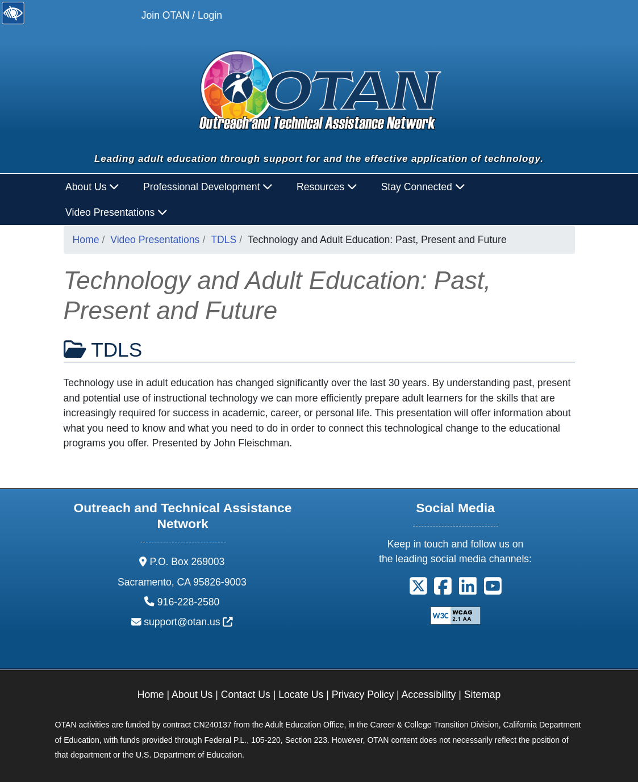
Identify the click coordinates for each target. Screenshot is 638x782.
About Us (192, 694)
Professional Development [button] (208, 187)
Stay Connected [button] (423, 187)
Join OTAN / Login (181, 15)
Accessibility (429, 694)
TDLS (223, 239)
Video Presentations (154, 239)
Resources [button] (327, 187)
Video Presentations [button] (116, 212)
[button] (418, 590)
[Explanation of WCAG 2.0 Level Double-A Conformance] (456, 615)
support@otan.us (188, 622)
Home (86, 239)
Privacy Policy (363, 694)
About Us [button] (92, 187)
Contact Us (245, 694)
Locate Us (300, 694)
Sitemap (482, 694)
